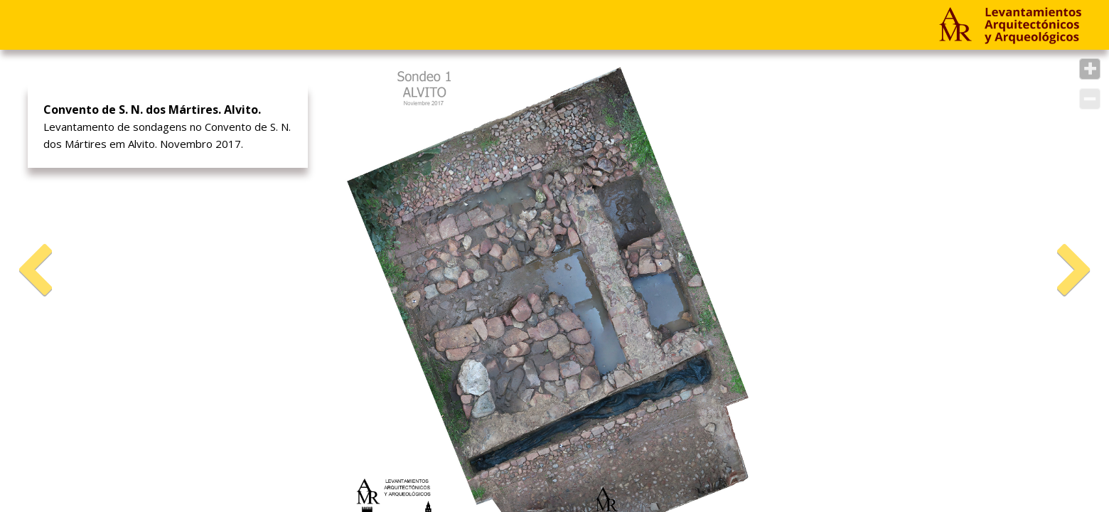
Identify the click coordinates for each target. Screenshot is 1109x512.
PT (450, 24)
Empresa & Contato (201, 24)
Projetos (57, 24)
